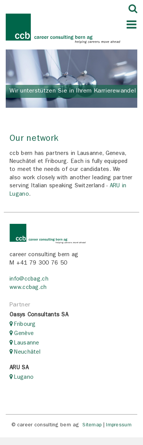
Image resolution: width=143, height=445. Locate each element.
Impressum (119, 425)
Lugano (24, 378)
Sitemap (91, 425)
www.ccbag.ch (28, 288)
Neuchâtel (27, 353)
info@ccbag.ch (29, 279)
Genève (24, 334)
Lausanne (26, 343)
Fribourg (24, 325)
